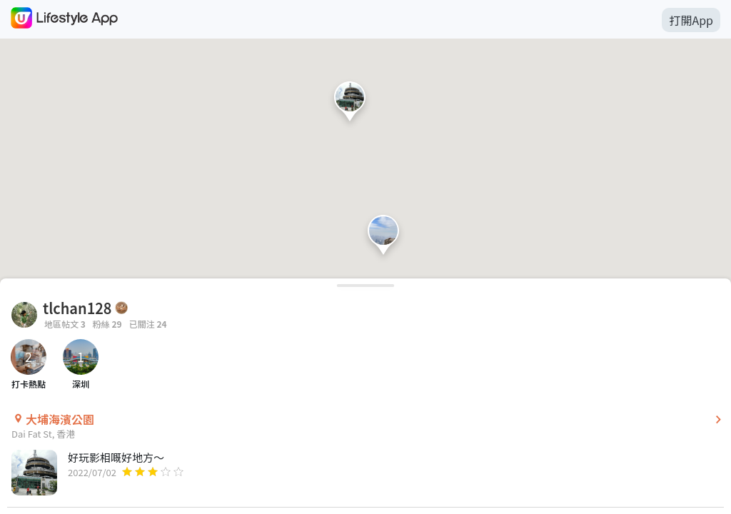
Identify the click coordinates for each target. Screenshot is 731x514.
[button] (350, 104)
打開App (691, 20)
